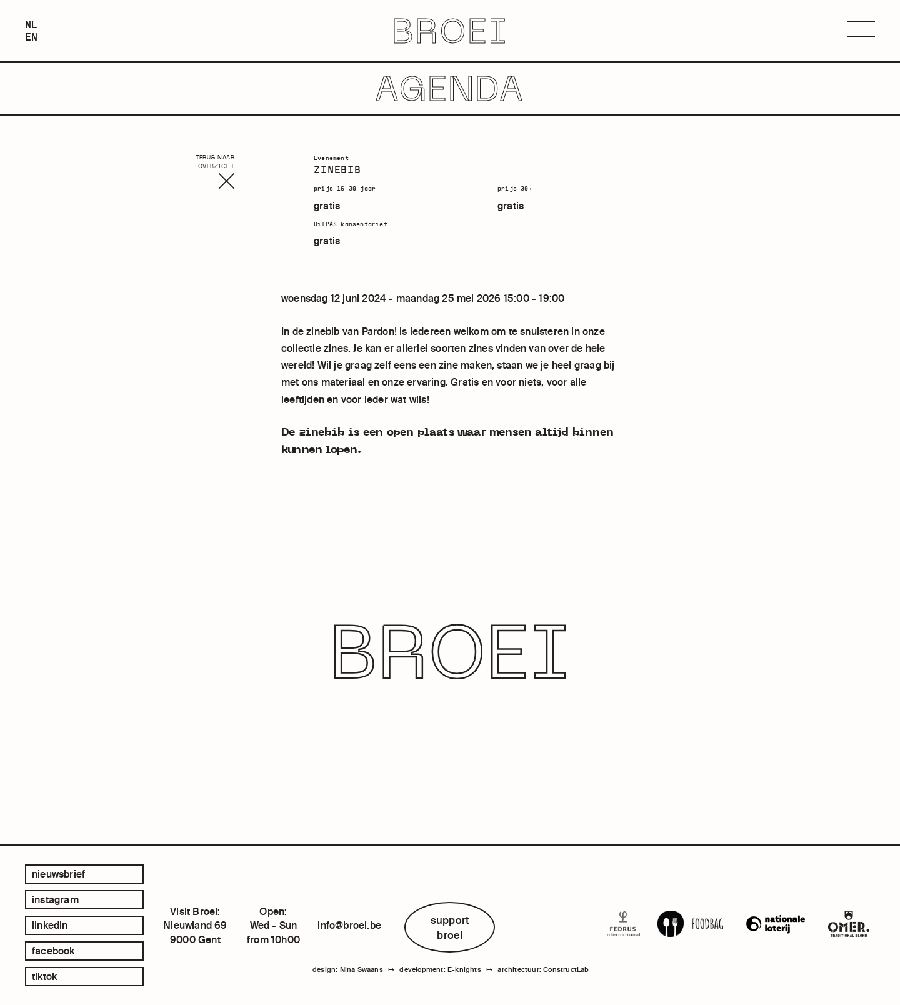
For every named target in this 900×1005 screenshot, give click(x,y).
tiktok (44, 976)
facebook (53, 950)
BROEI (450, 31)
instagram (55, 899)
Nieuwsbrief (58, 874)
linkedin (50, 925)
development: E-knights (440, 969)
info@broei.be (349, 925)
